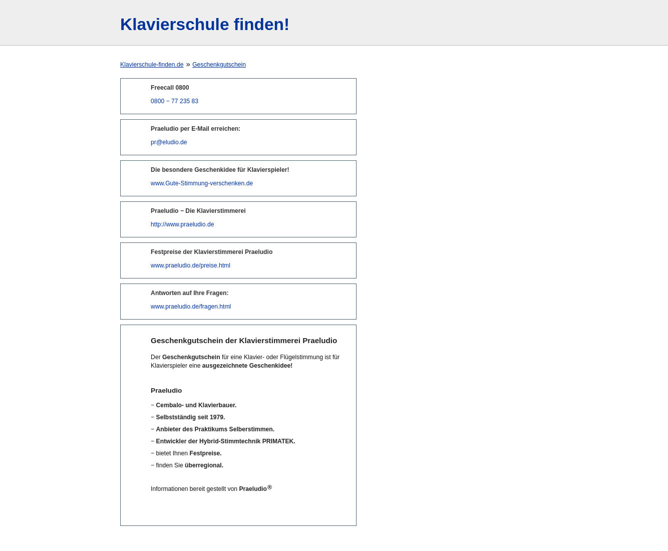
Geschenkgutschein (219, 64)
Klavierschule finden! (204, 24)
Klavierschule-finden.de (151, 64)
